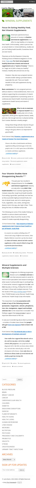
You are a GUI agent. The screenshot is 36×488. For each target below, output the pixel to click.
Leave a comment (16, 164)
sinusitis (5, 441)
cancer (14, 158)
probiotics (6, 438)
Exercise (5, 411)
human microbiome (10, 422)
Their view (9, 61)
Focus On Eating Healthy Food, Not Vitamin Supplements (16, 28)
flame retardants (9, 414)
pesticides (6, 433)
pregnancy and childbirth (13, 436)
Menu (33, 1)
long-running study (20, 292)
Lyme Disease (7, 425)
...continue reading (11, 153)
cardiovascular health (22, 158)
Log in (19, 482)
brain (4, 392)
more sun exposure (14, 325)
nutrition (7, 161)
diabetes (5, 406)
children (5, 403)
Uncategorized (8, 447)
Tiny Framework (11, 482)
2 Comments (25, 256)
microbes (6, 428)
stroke (5, 444)
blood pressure (8, 389)
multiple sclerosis (6, 366)
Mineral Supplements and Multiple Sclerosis (14, 266)
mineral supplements (17, 161)
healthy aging (8, 417)
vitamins (17, 256)
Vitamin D (11, 256)
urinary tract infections (12, 449)
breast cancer (8, 395)
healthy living (18, 252)
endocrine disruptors (11, 409)
